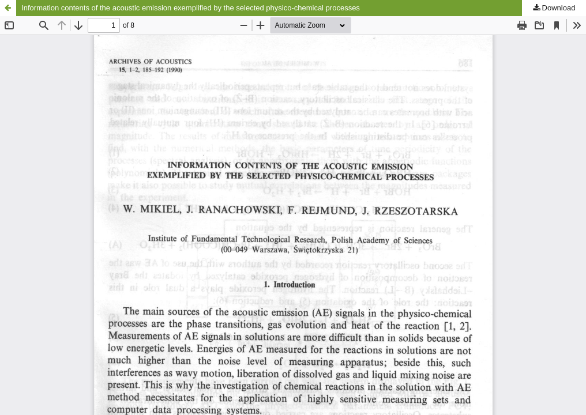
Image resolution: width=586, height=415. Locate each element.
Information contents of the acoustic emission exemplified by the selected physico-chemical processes (190, 7)
